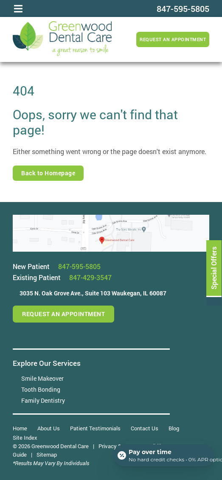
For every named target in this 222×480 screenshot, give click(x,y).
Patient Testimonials (95, 428)
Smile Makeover (42, 378)
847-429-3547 (90, 277)
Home (20, 428)
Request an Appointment (173, 39)
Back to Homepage (48, 173)
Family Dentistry (43, 400)
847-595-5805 (79, 266)
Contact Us (144, 428)
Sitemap (47, 454)
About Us (48, 428)
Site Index (25, 437)
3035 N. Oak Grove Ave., (93, 293)
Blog (174, 428)
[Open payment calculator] (164, 455)
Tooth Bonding (40, 389)
